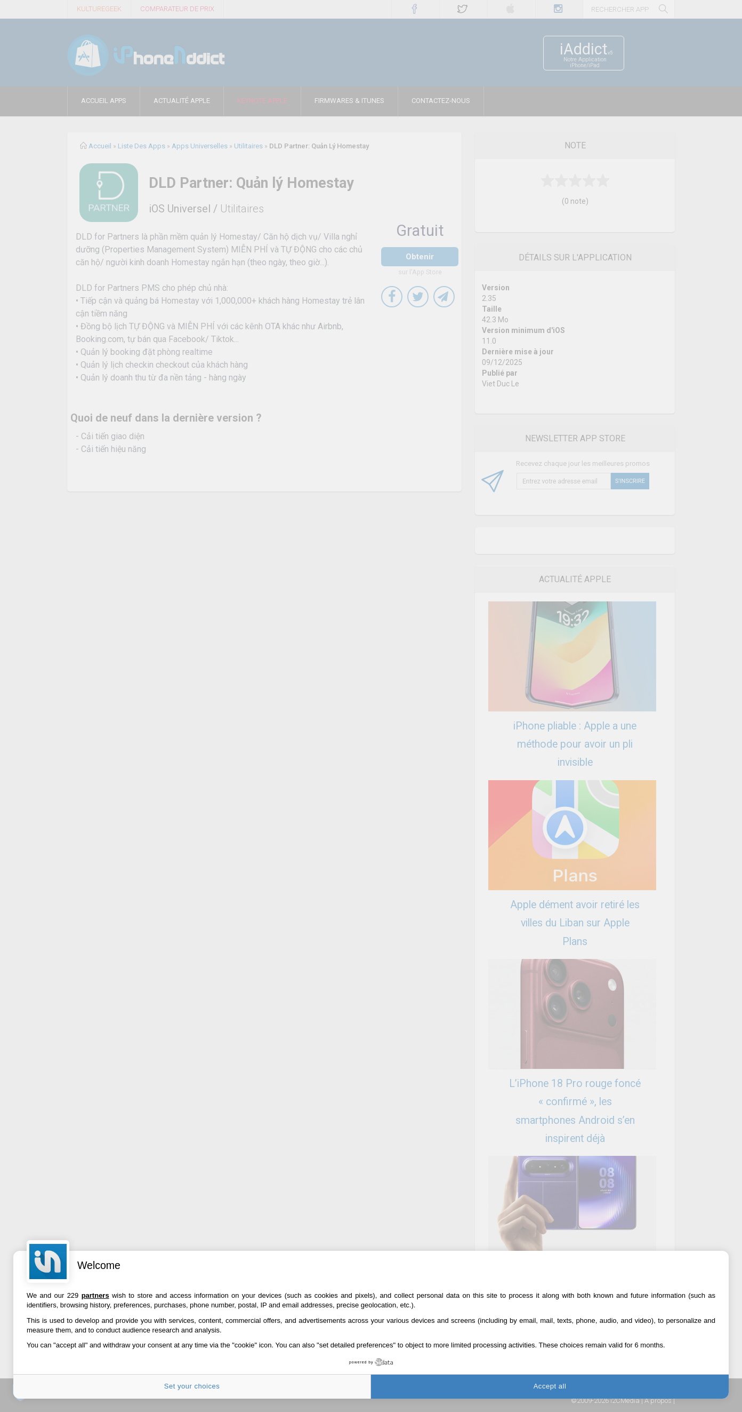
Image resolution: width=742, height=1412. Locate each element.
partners (95, 1295)
